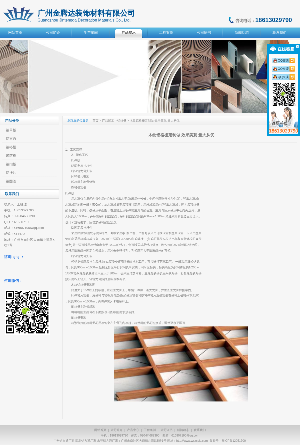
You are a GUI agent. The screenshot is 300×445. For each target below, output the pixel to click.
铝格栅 (121, 120)
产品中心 (133, 430)
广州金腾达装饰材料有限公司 (86, 13)
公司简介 (53, 33)
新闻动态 (242, 33)
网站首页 (15, 33)
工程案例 (166, 33)
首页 (95, 120)
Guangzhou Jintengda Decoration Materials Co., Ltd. (84, 20)
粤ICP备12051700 (234, 440)
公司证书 (204, 33)
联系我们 (279, 33)
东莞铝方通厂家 (107, 440)
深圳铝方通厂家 (85, 440)
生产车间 (91, 33)
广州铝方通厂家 (64, 440)
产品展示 (129, 33)
